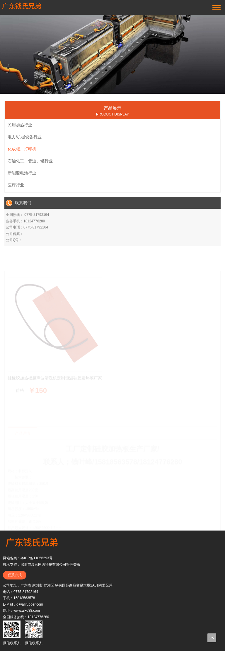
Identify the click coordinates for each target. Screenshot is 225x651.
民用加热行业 (20, 127)
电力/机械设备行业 (25, 139)
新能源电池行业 (22, 176)
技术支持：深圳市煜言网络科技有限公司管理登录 (41, 564)
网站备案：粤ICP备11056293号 (27, 558)
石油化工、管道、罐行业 (30, 164)
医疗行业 (16, 188)
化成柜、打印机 (22, 151)
